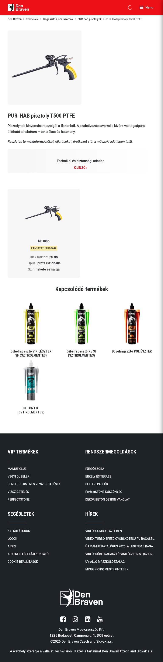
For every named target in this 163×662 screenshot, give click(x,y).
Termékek (32, 19)
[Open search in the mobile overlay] (130, 7)
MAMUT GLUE (17, 469)
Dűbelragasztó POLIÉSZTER (132, 351)
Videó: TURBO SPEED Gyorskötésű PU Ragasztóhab (120, 538)
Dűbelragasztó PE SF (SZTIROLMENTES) (81, 353)
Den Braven (15, 19)
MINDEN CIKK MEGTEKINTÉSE (106, 569)
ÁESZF (12, 546)
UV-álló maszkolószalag (105, 561)
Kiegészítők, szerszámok (57, 19)
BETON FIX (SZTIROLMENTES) (30, 410)
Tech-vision (63, 651)
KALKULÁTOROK (19, 531)
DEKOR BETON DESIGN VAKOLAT (107, 499)
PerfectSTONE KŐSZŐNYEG (103, 492)
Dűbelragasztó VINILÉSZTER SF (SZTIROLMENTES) (31, 353)
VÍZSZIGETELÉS (18, 492)
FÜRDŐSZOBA (94, 469)
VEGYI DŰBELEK (18, 476)
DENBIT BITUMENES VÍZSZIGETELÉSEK (34, 484)
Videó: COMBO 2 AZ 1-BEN (103, 531)
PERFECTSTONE (19, 499)
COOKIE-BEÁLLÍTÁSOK (23, 561)
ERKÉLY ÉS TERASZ (98, 476)
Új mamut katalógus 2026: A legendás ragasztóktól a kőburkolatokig (120, 546)
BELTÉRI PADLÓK (96, 484)
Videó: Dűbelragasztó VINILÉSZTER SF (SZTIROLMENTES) (120, 554)
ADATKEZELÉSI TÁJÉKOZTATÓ (28, 554)
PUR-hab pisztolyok (89, 19)
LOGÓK (12, 538)
